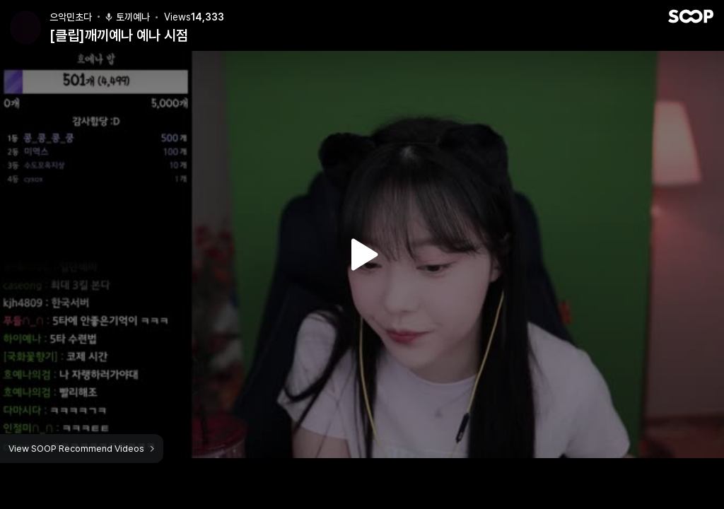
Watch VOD (362, 254)
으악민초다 (70, 17)
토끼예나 (127, 17)
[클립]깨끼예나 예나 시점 (118, 35)
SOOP (691, 16)
